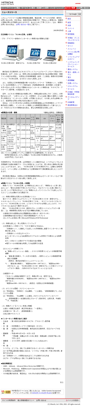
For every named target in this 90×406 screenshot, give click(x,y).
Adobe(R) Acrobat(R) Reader (41, 393)
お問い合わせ (41, 400)
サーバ (70, 46)
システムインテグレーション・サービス (73, 64)
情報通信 (71, 43)
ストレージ (72, 49)
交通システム (73, 83)
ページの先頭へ (73, 400)
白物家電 (71, 102)
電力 (69, 77)
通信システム (73, 69)
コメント (71, 28)
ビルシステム (73, 86)
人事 (69, 31)
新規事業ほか (73, 105)
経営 (69, 22)
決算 (69, 25)
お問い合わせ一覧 (22, 24)
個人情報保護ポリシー (26, 400)
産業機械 (71, 80)
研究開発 (71, 34)
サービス (71, 89)
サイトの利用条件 (9, 400)
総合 (69, 19)
